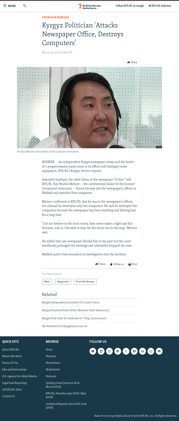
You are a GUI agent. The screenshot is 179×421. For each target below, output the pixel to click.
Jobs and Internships (14, 369)
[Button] (132, 62)
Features (51, 356)
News (49, 349)
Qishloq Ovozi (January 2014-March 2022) (63, 385)
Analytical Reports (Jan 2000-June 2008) (66, 405)
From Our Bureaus (55, 17)
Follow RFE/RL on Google (130, 6)
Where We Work (12, 356)
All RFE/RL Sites (12, 389)
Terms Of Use (10, 363)
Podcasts (51, 376)
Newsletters (53, 363)
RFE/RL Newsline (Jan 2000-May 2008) (66, 395)
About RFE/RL (10, 349)
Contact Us (8, 396)
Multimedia (53, 369)
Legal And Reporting (14, 383)
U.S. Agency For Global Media (19, 376)
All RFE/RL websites (159, 6)
